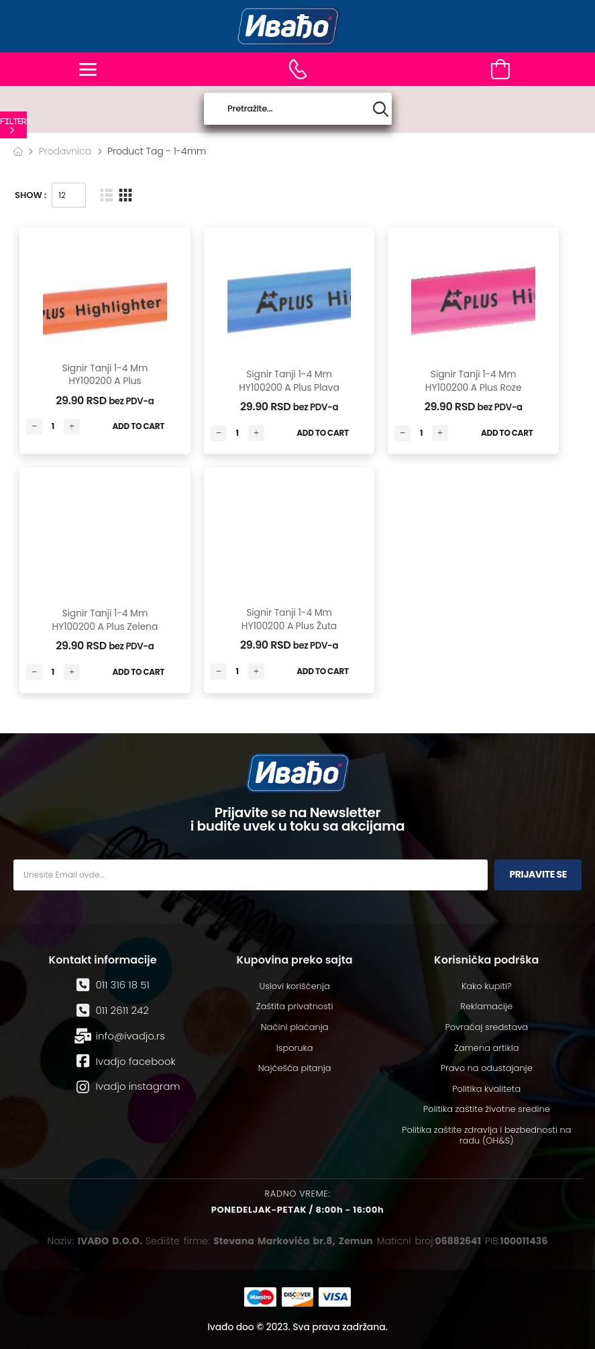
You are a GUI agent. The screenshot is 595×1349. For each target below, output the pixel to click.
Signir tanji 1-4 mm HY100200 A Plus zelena (105, 619)
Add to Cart (139, 426)
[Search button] (380, 109)
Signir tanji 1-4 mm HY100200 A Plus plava (289, 380)
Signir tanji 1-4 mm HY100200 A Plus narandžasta (105, 381)
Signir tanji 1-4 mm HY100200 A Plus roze (473, 380)
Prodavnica (65, 151)
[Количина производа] (53, 426)
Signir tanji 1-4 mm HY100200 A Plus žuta (289, 619)
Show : (30, 195)
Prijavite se (538, 874)
